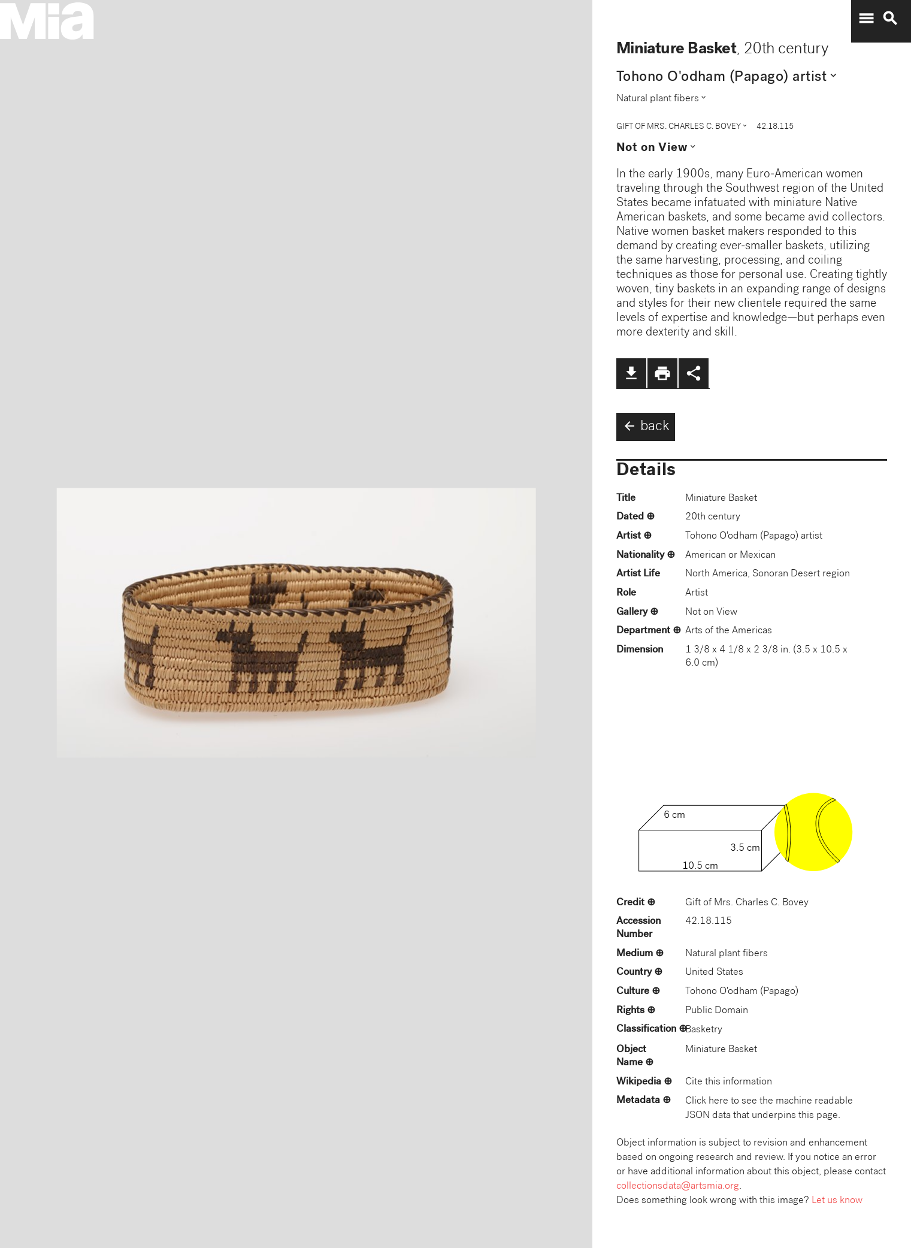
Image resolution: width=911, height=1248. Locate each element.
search (890, 19)
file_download (631, 373)
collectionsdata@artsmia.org (677, 1186)
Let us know (837, 1201)
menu (866, 19)
